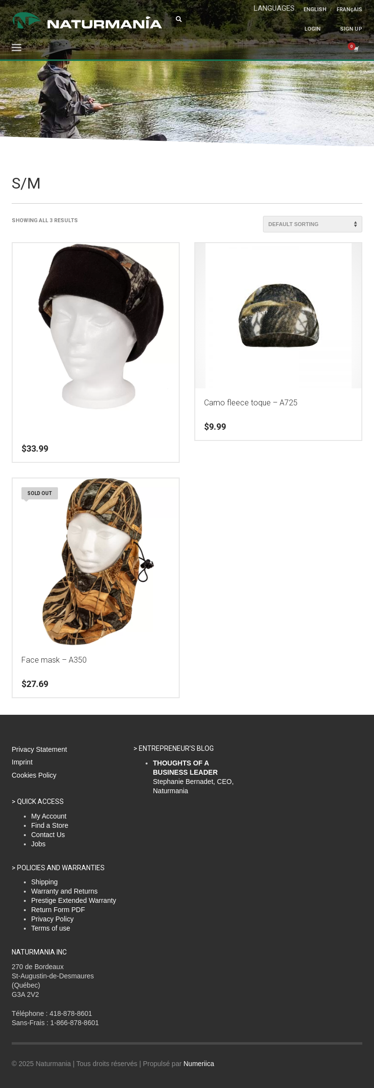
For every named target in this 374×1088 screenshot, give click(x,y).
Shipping (44, 882)
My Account (48, 816)
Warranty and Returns (64, 891)
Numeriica (199, 1064)
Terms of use (50, 928)
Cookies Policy (34, 775)
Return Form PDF (58, 910)
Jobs (38, 844)
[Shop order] (312, 224)
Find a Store (49, 825)
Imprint (22, 762)
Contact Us (48, 835)
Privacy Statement (39, 749)
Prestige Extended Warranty (73, 900)
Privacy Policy (52, 919)
